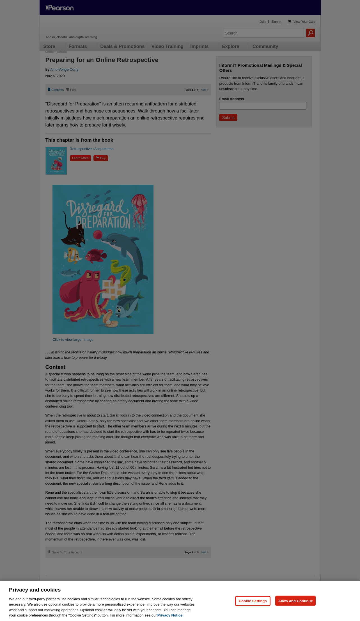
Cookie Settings (253, 601)
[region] (180, 601)
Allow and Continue (295, 601)
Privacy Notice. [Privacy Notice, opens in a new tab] (170, 615)
